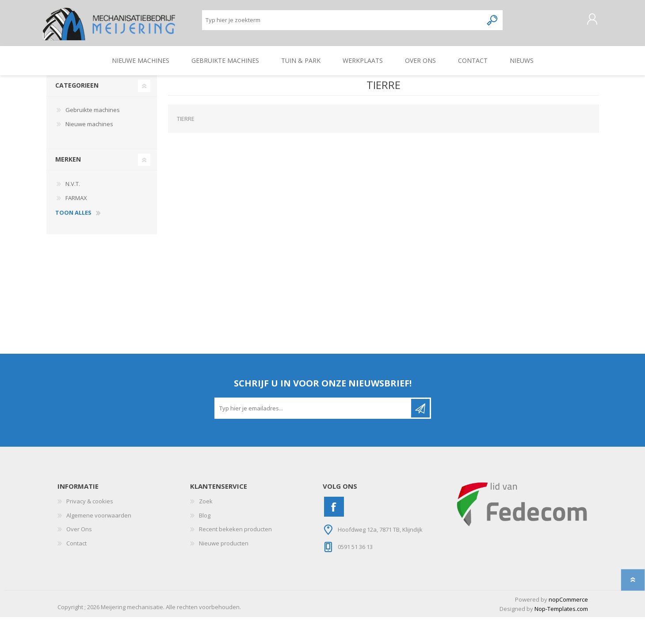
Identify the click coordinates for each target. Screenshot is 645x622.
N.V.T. (72, 189)
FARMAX (76, 203)
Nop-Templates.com (561, 614)
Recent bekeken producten (235, 534)
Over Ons (79, 534)
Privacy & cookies (89, 506)
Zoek (206, 506)
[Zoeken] (342, 22)
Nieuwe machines (89, 129)
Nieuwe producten (223, 548)
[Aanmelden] (313, 413)
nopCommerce (568, 604)
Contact (76, 548)
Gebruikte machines (92, 115)
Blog (204, 520)
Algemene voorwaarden (98, 520)
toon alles (73, 217)
